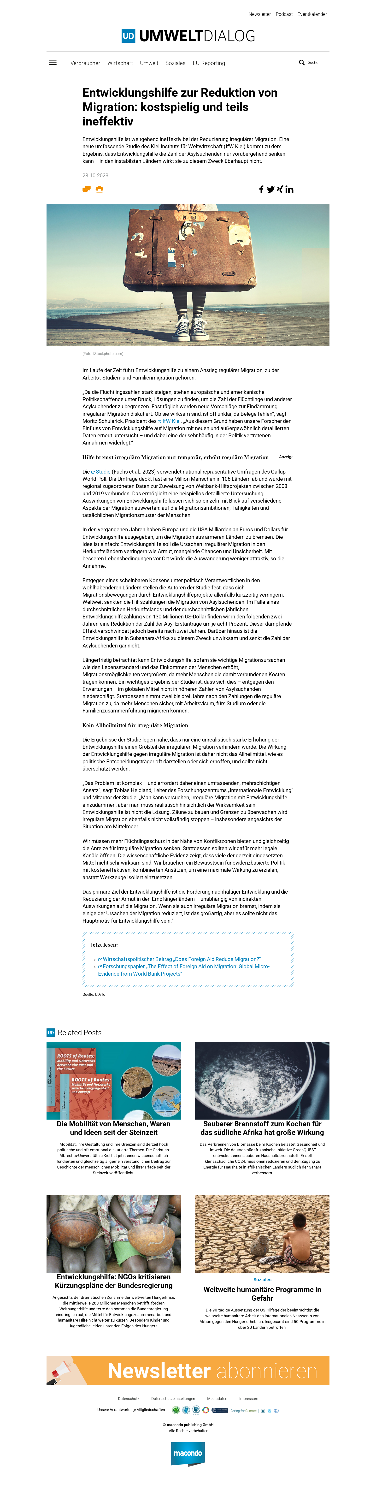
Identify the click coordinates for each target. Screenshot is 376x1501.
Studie (103, 471)
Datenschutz (128, 1397)
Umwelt (149, 61)
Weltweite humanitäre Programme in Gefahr (262, 1292)
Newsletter (260, 14)
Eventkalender (312, 14)
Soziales (175, 61)
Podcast (284, 14)
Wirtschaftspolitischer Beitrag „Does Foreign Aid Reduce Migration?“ (182, 958)
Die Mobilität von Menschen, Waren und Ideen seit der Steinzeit (113, 1126)
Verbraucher (85, 61)
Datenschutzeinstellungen (173, 1397)
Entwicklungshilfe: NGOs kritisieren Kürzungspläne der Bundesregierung (114, 1279)
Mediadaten (217, 1397)
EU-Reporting (209, 61)
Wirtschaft (120, 61)
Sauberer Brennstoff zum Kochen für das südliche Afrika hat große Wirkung (262, 1126)
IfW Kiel (172, 420)
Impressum (248, 1397)
